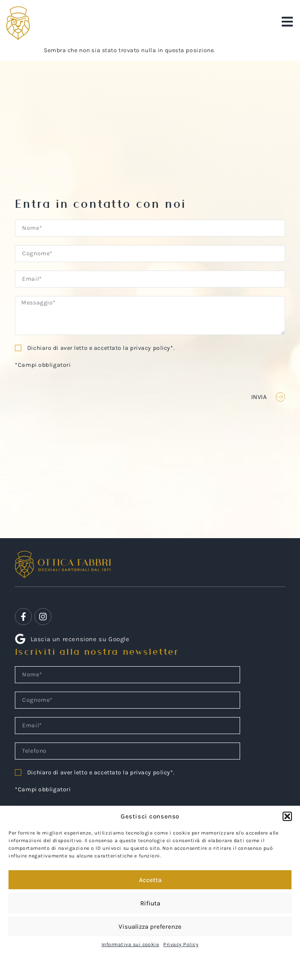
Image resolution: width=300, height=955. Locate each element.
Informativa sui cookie (130, 944)
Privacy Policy (180, 944)
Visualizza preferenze (150, 926)
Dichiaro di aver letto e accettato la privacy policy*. (101, 348)
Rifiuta (150, 903)
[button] (287, 816)
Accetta (150, 880)
